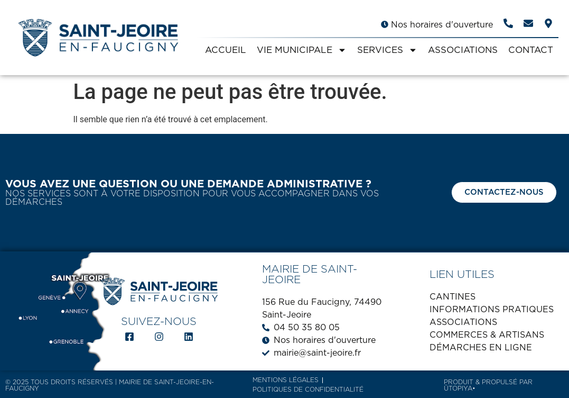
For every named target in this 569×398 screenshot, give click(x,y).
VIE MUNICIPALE (302, 50)
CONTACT (530, 50)
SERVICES (387, 50)
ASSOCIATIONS (463, 50)
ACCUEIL (225, 50)
